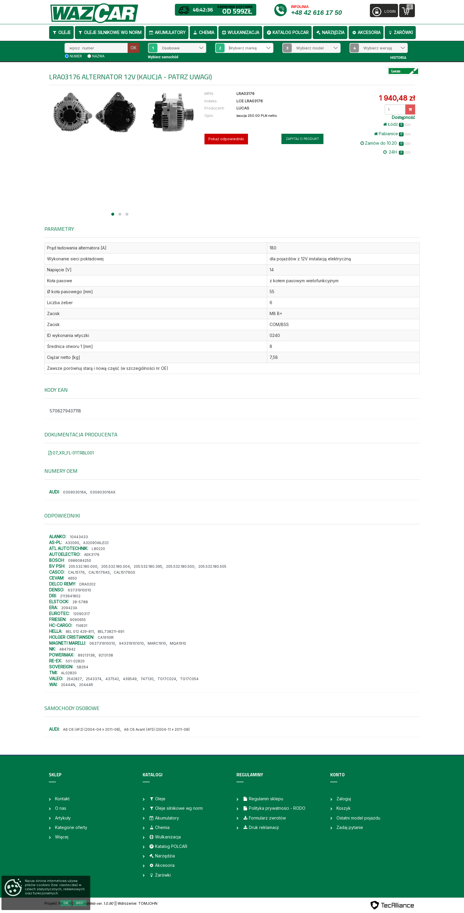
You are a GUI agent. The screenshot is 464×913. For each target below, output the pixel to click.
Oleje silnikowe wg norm (109, 32)
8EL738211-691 (111, 631)
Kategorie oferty (71, 827)
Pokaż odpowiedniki (226, 139)
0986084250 (79, 560)
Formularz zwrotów (264, 817)
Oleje (61, 32)
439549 (130, 679)
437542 (112, 679)
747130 (147, 679)
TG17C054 (189, 679)
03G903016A (74, 492)
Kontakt (62, 798)
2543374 (94, 679)
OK (133, 47)
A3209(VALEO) (96, 543)
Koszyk (343, 808)
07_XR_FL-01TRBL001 (71, 452)
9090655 (78, 619)
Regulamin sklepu (263, 798)
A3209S (72, 543)
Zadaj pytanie (349, 827)
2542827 (74, 679)
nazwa (98, 56)
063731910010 (102, 643)
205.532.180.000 (83, 566)
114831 (81, 625)
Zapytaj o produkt (302, 139)
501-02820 (75, 661)
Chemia (203, 32)
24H (396, 152)
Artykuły (63, 817)
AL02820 (69, 673)
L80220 (98, 548)
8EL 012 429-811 (80, 631)
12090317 (81, 614)
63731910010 (79, 590)
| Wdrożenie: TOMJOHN (136, 903)
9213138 (106, 655)
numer (76, 56)
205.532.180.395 (148, 566)
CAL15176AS (99, 572)
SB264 (82, 667)
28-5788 (80, 602)
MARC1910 (157, 643)
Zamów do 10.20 (385, 143)
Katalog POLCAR (287, 32)
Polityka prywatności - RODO (274, 808)
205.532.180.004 (115, 566)
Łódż (396, 124)
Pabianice (392, 133)
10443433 (79, 537)
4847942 (67, 649)
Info (79, 903)
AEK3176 (91, 554)
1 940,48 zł (397, 98)
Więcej (61, 836)
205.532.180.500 (180, 566)
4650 (72, 578)
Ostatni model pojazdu (358, 817)
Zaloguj (343, 798)
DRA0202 (87, 584)
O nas (60, 808)
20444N (68, 685)
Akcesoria (366, 32)
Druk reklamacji (261, 827)
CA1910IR (106, 637)
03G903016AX (102, 492)
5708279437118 (65, 410)
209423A (69, 608)
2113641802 (70, 596)
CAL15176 (76, 572)
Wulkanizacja (240, 32)
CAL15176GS (124, 572)
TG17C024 (166, 679)
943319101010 (131, 643)
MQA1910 (178, 643)
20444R (86, 685)
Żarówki (400, 32)
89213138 (86, 655)
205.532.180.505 (212, 566)
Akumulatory (167, 32)
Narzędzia (330, 32)
